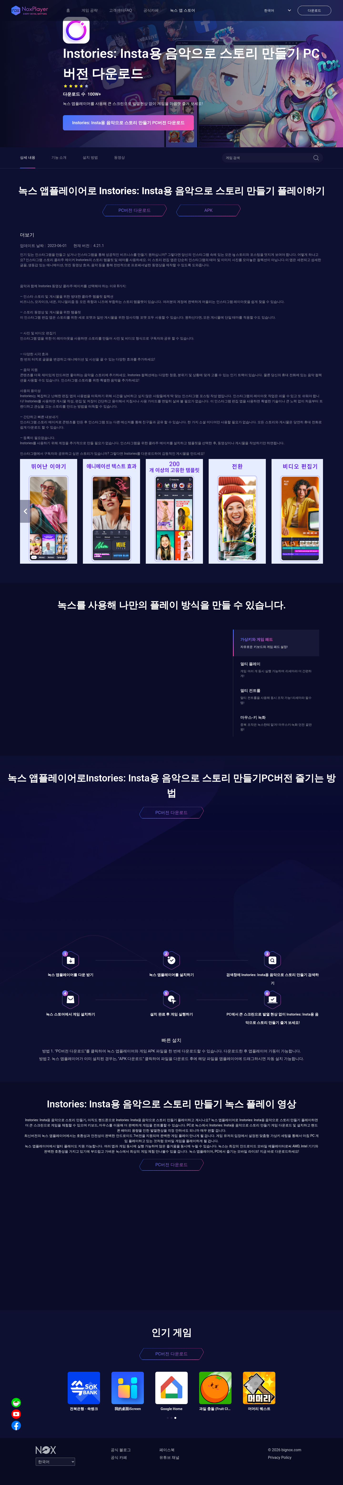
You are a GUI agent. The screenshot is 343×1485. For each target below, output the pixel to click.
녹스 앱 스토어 (182, 10)
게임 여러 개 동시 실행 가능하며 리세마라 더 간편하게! (276, 673)
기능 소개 (59, 157)
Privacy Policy (280, 1457)
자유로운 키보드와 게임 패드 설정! (264, 647)
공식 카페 (119, 1457)
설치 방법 (90, 157)
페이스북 (167, 1450)
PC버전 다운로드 (134, 210)
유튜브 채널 (169, 1457)
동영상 (119, 157)
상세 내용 (27, 157)
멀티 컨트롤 (250, 690)
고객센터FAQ (120, 10)
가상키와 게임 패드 (256, 639)
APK (208, 210)
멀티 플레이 (250, 664)
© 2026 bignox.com (284, 1450)
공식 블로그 (121, 1450)
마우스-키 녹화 (253, 717)
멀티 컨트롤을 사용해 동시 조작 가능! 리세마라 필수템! (276, 700)
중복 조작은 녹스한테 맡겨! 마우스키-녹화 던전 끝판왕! (276, 727)
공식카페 (151, 10)
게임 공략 (89, 10)
